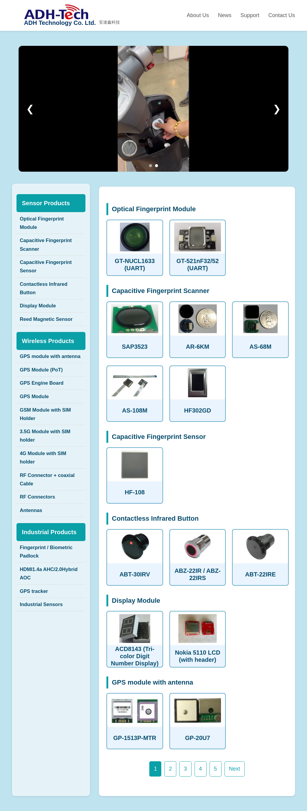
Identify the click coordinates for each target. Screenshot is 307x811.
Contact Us (281, 15)
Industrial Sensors (43, 655)
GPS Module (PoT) (43, 395)
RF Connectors (39, 538)
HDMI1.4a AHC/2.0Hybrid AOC (45, 621)
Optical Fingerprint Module (44, 224)
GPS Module (36, 425)
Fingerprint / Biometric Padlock (49, 596)
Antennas (32, 552)
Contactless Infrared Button (46, 297)
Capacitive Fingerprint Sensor (48, 273)
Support (249, 15)
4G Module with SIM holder (45, 493)
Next (234, 769)
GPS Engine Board (44, 410)
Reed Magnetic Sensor (49, 332)
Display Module (40, 317)
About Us (198, 15)
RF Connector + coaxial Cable (50, 518)
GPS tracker (35, 640)
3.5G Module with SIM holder (48, 469)
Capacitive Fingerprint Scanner (48, 248)
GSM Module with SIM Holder (48, 444)
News (224, 15)
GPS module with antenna (42, 375)
